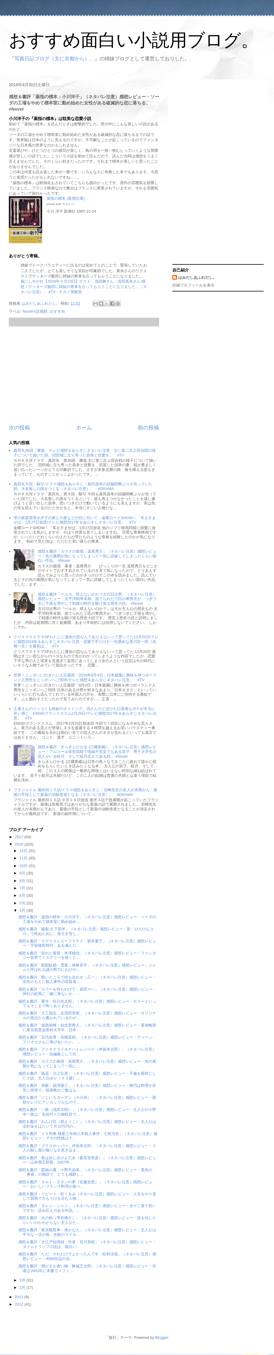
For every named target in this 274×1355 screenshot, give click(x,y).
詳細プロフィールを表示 (193, 285)
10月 (24, 866)
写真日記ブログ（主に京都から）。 (54, 58)
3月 (23, 1280)
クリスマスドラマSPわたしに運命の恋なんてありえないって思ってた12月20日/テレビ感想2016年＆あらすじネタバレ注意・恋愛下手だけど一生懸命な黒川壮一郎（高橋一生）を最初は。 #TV (86, 641)
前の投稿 (148, 428)
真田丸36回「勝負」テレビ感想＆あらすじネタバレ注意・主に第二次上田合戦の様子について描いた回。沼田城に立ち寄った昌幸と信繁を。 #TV (85, 452)
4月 (23, 910)
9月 (23, 873)
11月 (24, 858)
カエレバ (68, 204)
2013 (19, 1297)
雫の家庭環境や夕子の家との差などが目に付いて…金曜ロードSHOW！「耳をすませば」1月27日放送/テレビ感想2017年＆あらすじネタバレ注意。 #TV (85, 520)
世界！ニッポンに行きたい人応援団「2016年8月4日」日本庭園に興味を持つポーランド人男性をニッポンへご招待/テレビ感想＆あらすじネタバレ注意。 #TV (85, 677)
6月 (23, 895)
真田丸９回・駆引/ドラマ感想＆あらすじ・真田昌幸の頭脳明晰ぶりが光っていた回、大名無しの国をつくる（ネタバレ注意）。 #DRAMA (83, 486)
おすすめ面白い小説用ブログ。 (134, 40)
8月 (23, 881)
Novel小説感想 (34, 311)
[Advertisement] (83, 375)
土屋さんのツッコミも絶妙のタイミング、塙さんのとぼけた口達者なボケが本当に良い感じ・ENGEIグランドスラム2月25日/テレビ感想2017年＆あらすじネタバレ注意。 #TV (85, 713)
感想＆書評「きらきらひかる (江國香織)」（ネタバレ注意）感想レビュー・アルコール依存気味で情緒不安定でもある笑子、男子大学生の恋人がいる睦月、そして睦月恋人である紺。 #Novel (97, 751)
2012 (19, 1304)
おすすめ (57, 311)
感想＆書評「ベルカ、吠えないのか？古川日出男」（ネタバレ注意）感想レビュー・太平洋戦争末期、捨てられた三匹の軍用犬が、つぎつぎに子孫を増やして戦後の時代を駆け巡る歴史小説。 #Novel (97, 599)
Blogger (161, 1337)
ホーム (84, 428)
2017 (19, 837)
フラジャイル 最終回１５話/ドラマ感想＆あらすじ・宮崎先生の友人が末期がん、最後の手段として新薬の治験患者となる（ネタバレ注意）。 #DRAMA (85, 792)
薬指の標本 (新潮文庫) (66, 198)
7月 (23, 888)
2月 (23, 1287)
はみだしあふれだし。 (197, 277)
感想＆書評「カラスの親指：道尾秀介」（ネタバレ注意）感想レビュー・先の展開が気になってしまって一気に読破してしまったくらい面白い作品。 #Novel (97, 556)
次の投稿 (19, 428)
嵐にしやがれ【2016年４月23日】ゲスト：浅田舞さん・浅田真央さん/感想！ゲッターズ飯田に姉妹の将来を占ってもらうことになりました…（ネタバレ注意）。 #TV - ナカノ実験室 (84, 286)
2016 (19, 844)
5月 (23, 903)
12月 (24, 851)
